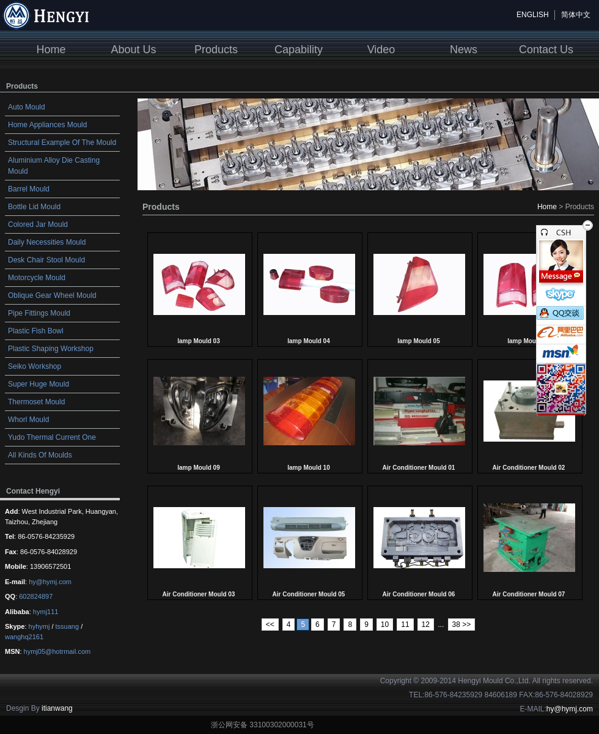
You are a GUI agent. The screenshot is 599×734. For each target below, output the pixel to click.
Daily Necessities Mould (47, 242)
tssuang (67, 626)
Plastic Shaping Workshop (51, 348)
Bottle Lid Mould (34, 206)
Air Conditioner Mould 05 (309, 594)
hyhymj (39, 626)
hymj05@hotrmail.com (57, 651)
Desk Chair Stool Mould (46, 260)
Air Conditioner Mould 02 (529, 467)
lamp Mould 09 (198, 467)
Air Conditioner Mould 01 (419, 467)
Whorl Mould (28, 419)
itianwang (57, 708)
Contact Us (546, 49)
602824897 (36, 596)
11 (405, 624)
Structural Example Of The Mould (62, 142)
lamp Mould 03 (198, 341)
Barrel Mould (29, 189)
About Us (133, 49)
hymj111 (46, 611)
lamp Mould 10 (308, 467)
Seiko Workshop (34, 366)
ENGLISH (532, 14)
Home (50, 49)
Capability (298, 49)
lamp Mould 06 (528, 341)
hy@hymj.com (50, 581)
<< (270, 624)
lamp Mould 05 (418, 341)
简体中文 (575, 14)
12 (426, 624)
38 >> (461, 624)
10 (385, 624)
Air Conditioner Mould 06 (419, 594)
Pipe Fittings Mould (39, 313)
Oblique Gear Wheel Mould (52, 295)
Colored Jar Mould (38, 224)
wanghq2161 (24, 636)
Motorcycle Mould (36, 277)
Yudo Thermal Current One (52, 437)
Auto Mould (26, 107)
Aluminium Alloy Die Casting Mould (54, 166)
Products (216, 49)
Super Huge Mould (38, 384)
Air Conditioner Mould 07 (529, 594)
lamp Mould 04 (308, 341)
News (463, 49)
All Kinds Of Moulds (40, 455)
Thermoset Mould (36, 402)
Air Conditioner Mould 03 (199, 594)
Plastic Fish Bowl (36, 331)
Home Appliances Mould (47, 124)
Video (381, 49)
